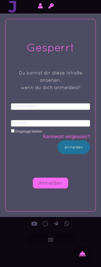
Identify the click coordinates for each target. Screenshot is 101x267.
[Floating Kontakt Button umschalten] (82, 253)
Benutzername (23, 106)
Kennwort (19, 123)
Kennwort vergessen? (66, 136)
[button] (50, 239)
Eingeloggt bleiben (26, 131)
